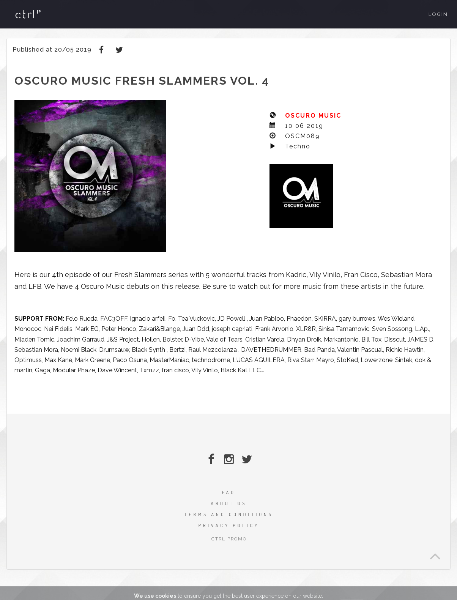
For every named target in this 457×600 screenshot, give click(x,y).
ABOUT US (229, 503)
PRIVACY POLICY (229, 525)
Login (438, 14)
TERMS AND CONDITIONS (228, 514)
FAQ (229, 492)
